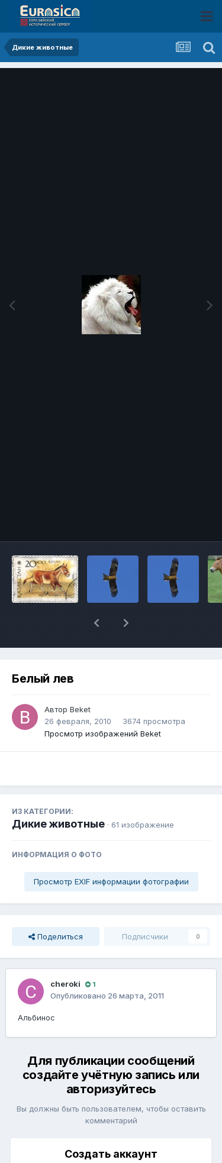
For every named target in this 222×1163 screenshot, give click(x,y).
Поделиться (55, 936)
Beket (80, 709)
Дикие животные (58, 824)
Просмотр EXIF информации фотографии (111, 881)
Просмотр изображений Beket (102, 733)
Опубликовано (107, 995)
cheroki (65, 983)
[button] (96, 623)
